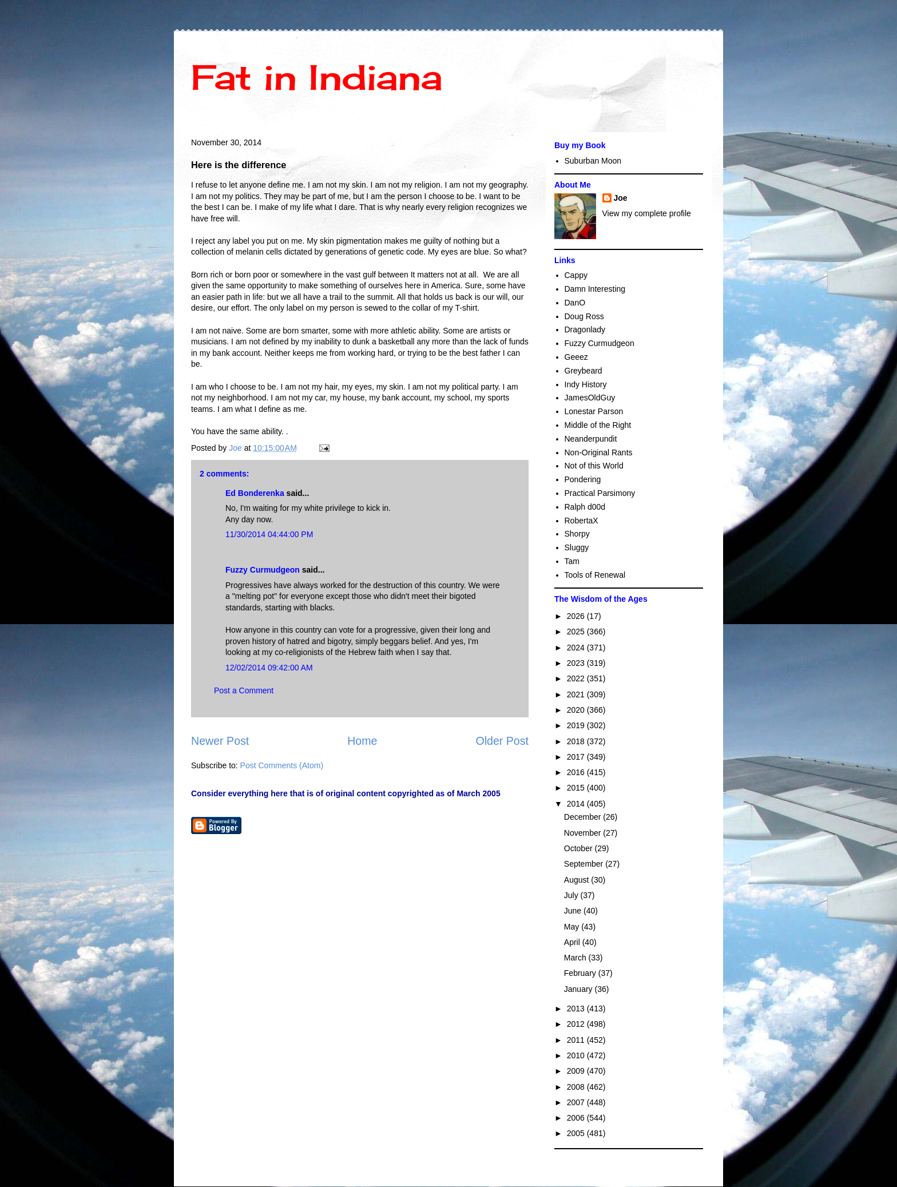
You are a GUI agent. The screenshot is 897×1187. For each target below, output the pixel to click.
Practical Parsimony (600, 493)
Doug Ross (584, 316)
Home (362, 741)
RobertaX (581, 520)
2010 (577, 1055)
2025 (577, 631)
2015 (577, 787)
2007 (577, 1102)
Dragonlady (585, 329)
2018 (577, 741)
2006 (577, 1117)
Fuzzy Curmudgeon (262, 569)
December (583, 816)
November (583, 832)
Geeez (576, 357)
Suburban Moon (593, 160)
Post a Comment (243, 690)
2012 (577, 1024)
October (579, 848)
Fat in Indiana (316, 77)
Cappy (576, 275)
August (577, 879)
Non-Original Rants (599, 452)
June (574, 910)
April (573, 942)
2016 (577, 772)
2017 (577, 756)
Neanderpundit (591, 438)
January (579, 989)
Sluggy (577, 547)
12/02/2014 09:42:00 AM (269, 667)
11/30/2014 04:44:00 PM (269, 534)
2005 (577, 1133)
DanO (575, 302)
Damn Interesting (595, 288)
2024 (577, 647)
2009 (577, 1070)
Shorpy (577, 533)
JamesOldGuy (590, 397)
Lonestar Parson (594, 411)
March (576, 957)
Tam (572, 561)
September (584, 863)
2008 (577, 1086)
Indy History (586, 384)
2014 (577, 803)
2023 (577, 663)
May (572, 926)
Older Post (502, 741)
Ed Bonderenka (254, 493)
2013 (577, 1008)
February (581, 973)
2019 (577, 725)
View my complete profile (646, 213)
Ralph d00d (585, 506)
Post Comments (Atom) (281, 765)
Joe (621, 198)
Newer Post (220, 741)
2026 (577, 616)
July (572, 895)
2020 (577, 709)
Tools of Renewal (595, 574)
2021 (577, 694)
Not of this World (594, 465)
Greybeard (583, 370)
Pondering (583, 479)
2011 (577, 1040)
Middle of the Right (598, 425)
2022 (577, 678)
